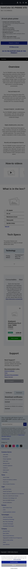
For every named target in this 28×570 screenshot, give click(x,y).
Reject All (14, 565)
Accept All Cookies (14, 562)
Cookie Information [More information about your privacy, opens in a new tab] (17, 559)
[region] (14, 562)
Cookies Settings (13, 568)
